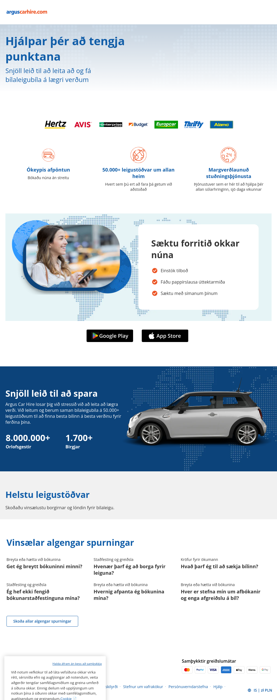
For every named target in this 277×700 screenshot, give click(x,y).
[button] (260, 690)
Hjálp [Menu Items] (218, 686)
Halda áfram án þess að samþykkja (77, 678)
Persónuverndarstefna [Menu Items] (188, 686)
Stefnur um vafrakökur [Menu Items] (143, 686)
